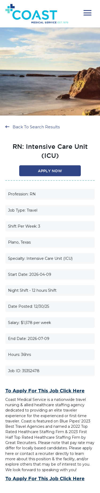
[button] (87, 13)
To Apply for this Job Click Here (45, 390)
